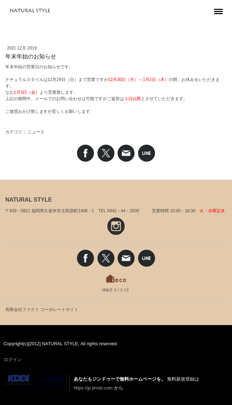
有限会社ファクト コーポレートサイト (41, 309)
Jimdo (35, 380)
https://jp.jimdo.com (93, 387)
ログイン (13, 359)
